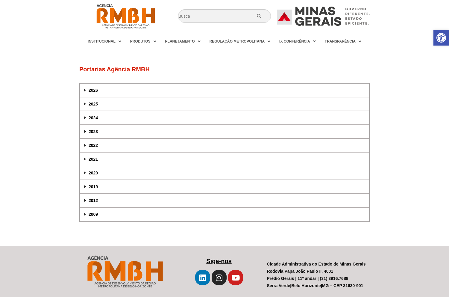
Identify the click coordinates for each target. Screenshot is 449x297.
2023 (93, 131)
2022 (93, 145)
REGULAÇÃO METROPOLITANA (240, 41)
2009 (93, 214)
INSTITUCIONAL (104, 41)
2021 (93, 159)
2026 (93, 90)
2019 (93, 186)
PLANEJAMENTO (183, 41)
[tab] (224, 90)
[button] (441, 38)
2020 (93, 173)
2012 (93, 200)
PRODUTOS (143, 41)
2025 (93, 104)
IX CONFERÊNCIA (297, 41)
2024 (93, 117)
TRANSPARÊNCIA (343, 41)
